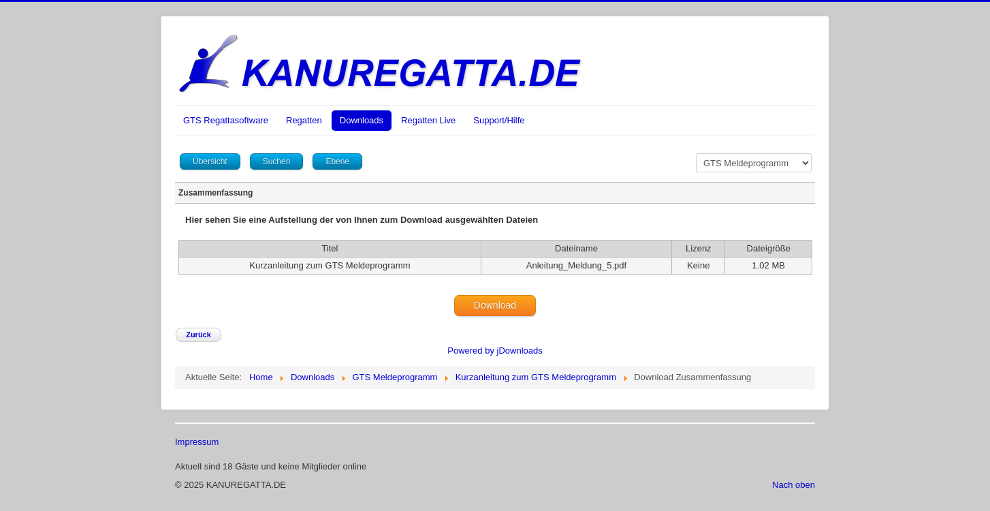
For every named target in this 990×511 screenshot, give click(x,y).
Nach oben (793, 485)
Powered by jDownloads (494, 350)
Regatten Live (428, 120)
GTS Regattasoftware (225, 120)
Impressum (197, 442)
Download (495, 305)
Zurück (198, 334)
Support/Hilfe (498, 120)
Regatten (304, 120)
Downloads (361, 120)
